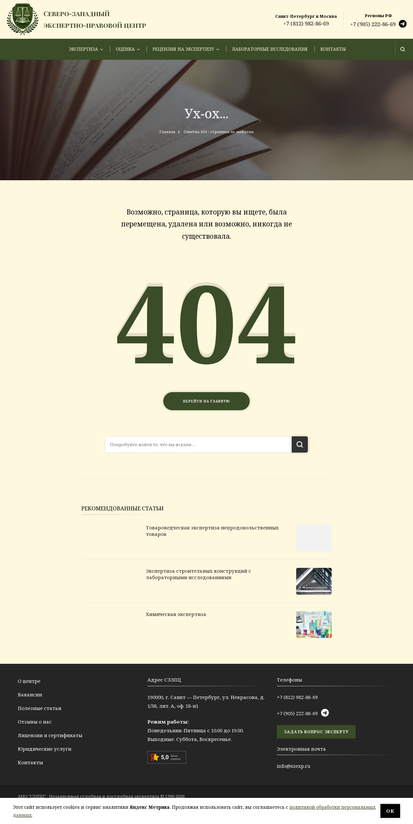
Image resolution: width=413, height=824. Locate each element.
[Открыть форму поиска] (402, 49)
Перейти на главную (206, 401)
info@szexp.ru (293, 766)
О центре (29, 681)
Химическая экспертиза (176, 614)
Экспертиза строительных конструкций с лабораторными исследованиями (198, 574)
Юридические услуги (44, 749)
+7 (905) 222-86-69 (373, 24)
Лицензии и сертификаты (50, 735)
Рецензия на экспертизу (183, 49)
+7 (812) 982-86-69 (306, 23)
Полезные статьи (39, 708)
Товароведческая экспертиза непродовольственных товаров (212, 530)
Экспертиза (83, 49)
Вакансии (30, 694)
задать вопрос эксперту (316, 732)
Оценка (125, 49)
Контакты (333, 49)
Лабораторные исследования (269, 49)
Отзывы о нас (35, 721)
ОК (390, 811)
